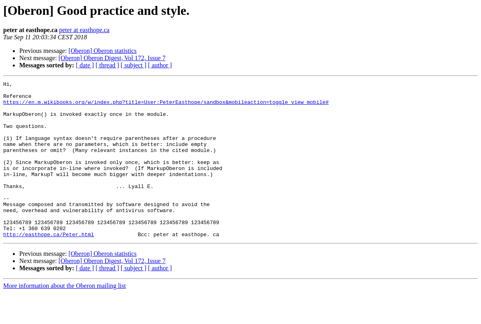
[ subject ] (133, 65)
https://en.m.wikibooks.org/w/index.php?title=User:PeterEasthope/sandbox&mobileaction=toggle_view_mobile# (166, 106)
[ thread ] (107, 65)
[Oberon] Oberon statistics (103, 50)
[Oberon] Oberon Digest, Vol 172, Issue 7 (112, 58)
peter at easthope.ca (84, 29)
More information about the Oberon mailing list (64, 317)
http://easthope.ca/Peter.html (48, 265)
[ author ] (160, 65)
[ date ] (85, 65)
